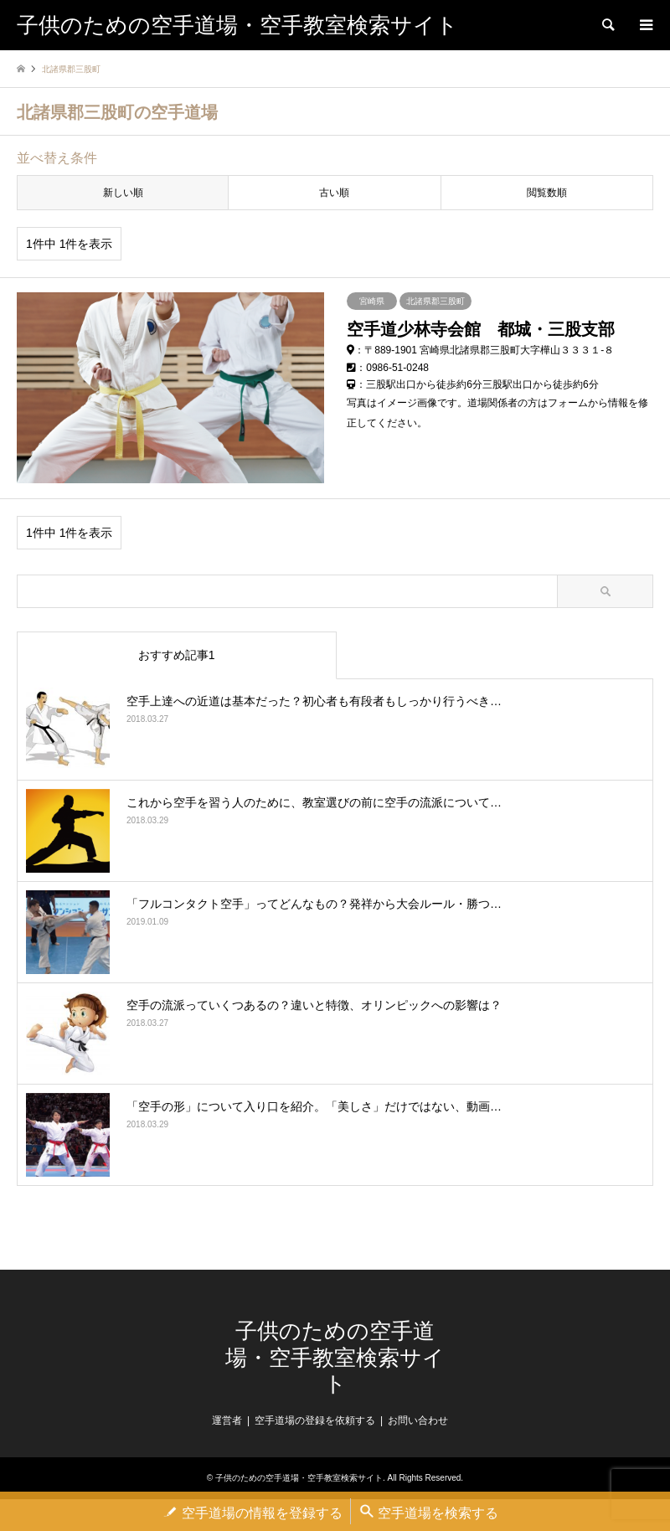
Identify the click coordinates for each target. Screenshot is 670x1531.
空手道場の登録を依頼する (315, 1414)
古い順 (334, 192)
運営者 (227, 1414)
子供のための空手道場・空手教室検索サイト (335, 1350)
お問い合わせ (418, 1414)
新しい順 (123, 192)
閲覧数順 (547, 192)
